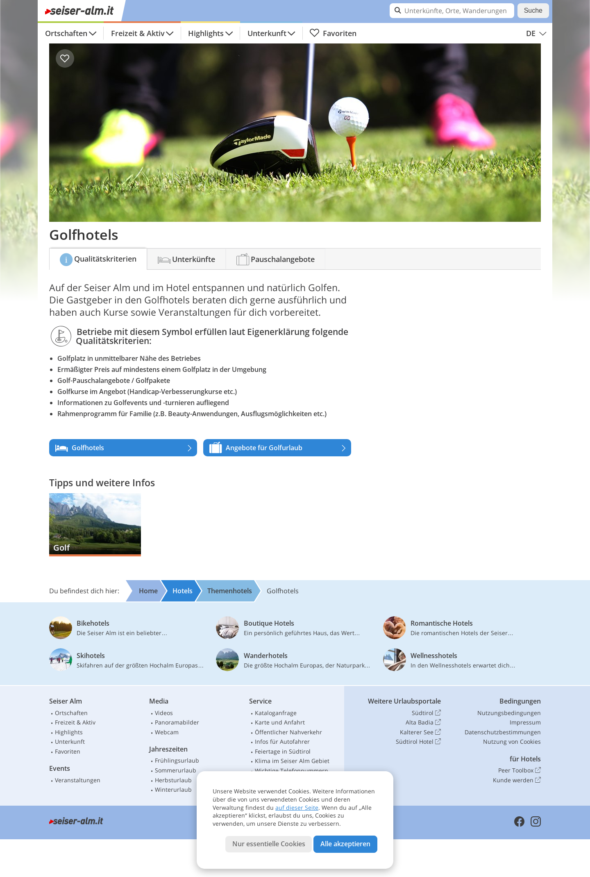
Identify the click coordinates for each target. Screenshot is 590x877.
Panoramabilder (177, 722)
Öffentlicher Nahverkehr (288, 732)
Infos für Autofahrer (282, 741)
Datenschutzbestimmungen (503, 732)
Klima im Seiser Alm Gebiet (292, 761)
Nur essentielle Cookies (268, 843)
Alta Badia (423, 722)
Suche (533, 10)
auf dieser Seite (296, 807)
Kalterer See (420, 732)
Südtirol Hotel (418, 742)
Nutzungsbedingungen (509, 713)
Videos (164, 713)
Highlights (206, 33)
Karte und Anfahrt (280, 722)
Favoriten (333, 33)
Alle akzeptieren (345, 843)
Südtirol (426, 713)
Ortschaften (66, 33)
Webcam (167, 732)
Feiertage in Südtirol (283, 751)
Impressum (525, 722)
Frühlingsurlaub (177, 760)
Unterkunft (266, 33)
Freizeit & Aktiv (138, 33)
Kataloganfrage (276, 713)
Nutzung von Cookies (512, 741)
